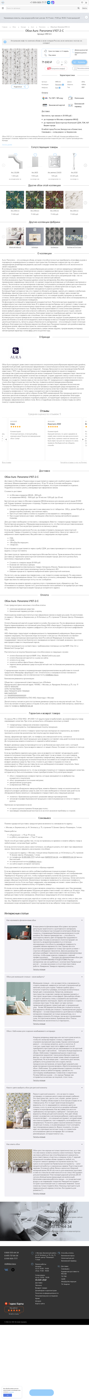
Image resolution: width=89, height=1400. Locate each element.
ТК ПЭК (64, 1276)
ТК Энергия (65, 1284)
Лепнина (38, 1285)
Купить (81, 62)
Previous (3, 165)
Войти (84, 8)
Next (85, 165)
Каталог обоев (40, 1280)
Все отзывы (6, 462)
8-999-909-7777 (28, 857)
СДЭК (63, 1279)
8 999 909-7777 (10, 1258)
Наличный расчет (67, 1258)
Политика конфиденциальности (47, 1293)
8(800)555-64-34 (69, 857)
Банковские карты (67, 1255)
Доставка (46, 111)
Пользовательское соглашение (46, 1296)
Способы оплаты (67, 1253)
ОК (7, 1395)
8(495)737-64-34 (26, 706)
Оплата (45, 92)
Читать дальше (39, 969)
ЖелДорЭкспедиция (68, 1281)
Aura (56, 88)
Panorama (58, 85)
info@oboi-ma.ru (51, 675)
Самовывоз (65, 1269)
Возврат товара (41, 1288)
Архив (37, 1298)
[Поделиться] (24, 87)
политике (11, 1392)
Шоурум (38, 1301)
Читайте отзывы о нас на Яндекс (73, 462)
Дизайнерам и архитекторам (46, 1290)
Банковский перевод (68, 1261)
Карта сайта (40, 1303)
